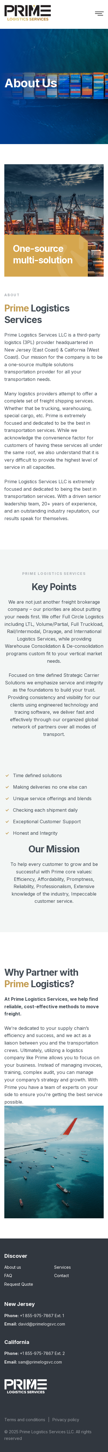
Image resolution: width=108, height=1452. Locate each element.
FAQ (8, 1275)
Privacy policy (65, 1419)
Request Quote (18, 1284)
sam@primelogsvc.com (40, 1362)
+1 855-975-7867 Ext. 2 (42, 1353)
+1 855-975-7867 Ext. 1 (42, 1315)
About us (12, 1267)
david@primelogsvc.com (41, 1323)
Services (62, 1267)
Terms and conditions (24, 1419)
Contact (61, 1275)
